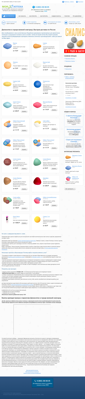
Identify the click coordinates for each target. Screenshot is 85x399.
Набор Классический (19, 121)
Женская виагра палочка (32, 370)
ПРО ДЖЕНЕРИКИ (77, 16)
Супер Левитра (17, 178)
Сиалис (45, 43)
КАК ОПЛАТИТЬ (33, 16)
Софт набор (46, 121)
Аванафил (45, 178)
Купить (24, 51)
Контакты (80, 1)
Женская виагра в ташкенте (32, 371)
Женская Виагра (47, 102)
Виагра (15, 43)
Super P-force (17, 102)
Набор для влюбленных (49, 197)
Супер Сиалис (17, 159)
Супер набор (16, 197)
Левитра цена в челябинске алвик (16, 257)
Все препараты (10, 16)
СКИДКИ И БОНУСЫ (56, 16)
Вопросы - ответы (69, 1)
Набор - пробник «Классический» (69, 77)
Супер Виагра (47, 159)
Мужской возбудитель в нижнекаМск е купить (22, 284)
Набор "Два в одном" (19, 140)
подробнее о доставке (70, 98)
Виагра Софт (46, 62)
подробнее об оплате (70, 107)
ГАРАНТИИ (67, 16)
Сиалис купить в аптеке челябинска (32, 373)
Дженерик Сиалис (70, 61)
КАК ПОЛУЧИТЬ (44, 16)
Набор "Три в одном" (48, 140)
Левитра (15, 62)
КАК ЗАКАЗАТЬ (22, 16)
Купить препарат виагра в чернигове (27, 240)
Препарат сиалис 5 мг (37, 257)
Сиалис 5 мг (46, 216)
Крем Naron (16, 216)
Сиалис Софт (16, 81)
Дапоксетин (46, 81)
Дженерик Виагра (70, 58)
